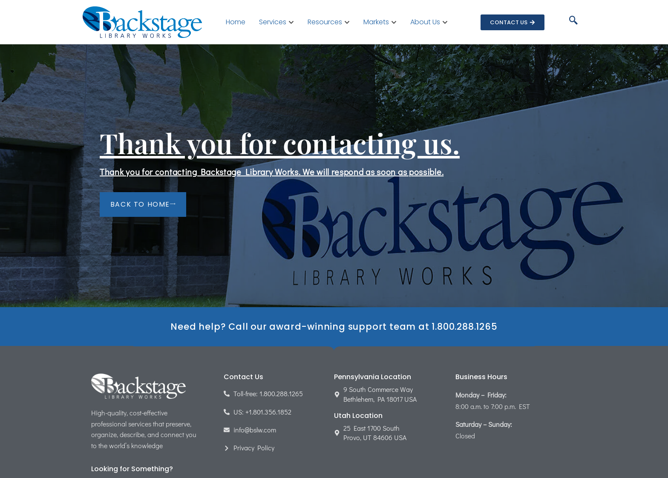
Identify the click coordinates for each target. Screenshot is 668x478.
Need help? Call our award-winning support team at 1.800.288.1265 (333, 326)
